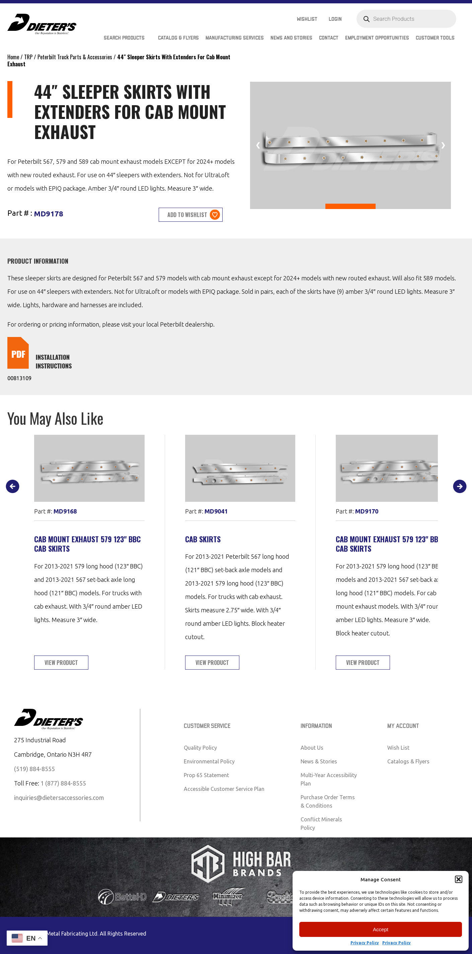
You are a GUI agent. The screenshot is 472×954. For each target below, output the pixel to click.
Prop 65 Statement (206, 775)
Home (13, 57)
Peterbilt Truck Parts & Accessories (74, 57)
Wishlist (307, 19)
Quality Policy (200, 748)
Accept (380, 929)
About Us (312, 748)
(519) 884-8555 (34, 768)
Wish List (398, 748)
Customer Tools (435, 38)
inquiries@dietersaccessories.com (59, 797)
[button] (458, 879)
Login (335, 19)
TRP (28, 57)
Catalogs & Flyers (408, 761)
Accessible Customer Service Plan (224, 789)
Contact (328, 38)
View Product (61, 663)
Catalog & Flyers (178, 38)
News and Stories (291, 38)
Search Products (124, 38)
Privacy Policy (364, 943)
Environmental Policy (209, 761)
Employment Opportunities (377, 38)
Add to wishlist (187, 215)
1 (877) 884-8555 (63, 783)
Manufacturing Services (235, 38)
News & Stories (319, 761)
